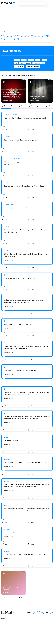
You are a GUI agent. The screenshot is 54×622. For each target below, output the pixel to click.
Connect (3, 618)
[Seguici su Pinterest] (42, 612)
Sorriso (8, 136)
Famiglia (44, 60)
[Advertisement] (27, 16)
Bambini (31, 60)
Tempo (8, 342)
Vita (7, 182)
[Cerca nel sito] (45, 3)
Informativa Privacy (24, 616)
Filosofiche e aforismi (25, 63)
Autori (3, 31)
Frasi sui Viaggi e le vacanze (33, 66)
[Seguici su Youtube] (47, 612)
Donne (37, 60)
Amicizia (17, 60)
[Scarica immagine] (5, 105)
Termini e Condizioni (13, 616)
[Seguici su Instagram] (38, 612)
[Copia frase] (22, 105)
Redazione (41, 616)
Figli (16, 63)
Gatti (7, 296)
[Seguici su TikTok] (51, 612)
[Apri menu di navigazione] (52, 4)
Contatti (47, 616)
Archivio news (4, 616)
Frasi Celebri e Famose (39, 63)
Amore (24, 60)
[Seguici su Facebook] (34, 612)
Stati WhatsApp (10, 204)
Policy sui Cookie (34, 616)
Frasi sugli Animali (19, 66)
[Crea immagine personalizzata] (13, 105)
